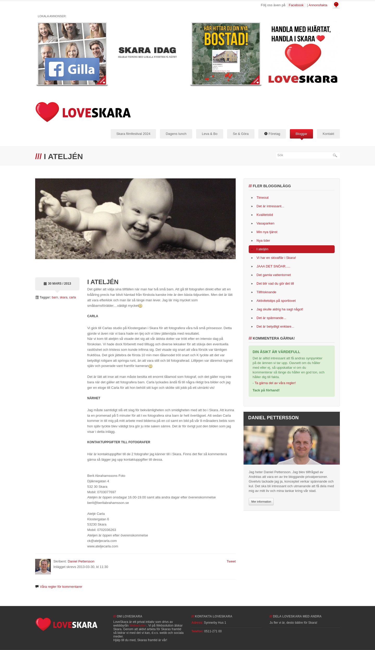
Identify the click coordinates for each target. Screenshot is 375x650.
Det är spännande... (271, 318)
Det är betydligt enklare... (275, 326)
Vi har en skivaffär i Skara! (276, 258)
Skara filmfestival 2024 (133, 134)
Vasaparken (265, 223)
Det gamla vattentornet (274, 275)
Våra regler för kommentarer (61, 587)
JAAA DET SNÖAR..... (273, 266)
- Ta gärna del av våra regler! (274, 383)
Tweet (231, 561)
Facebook (296, 5)
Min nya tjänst (267, 232)
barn (55, 297)
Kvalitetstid (265, 215)
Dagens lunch (176, 134)
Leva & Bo (209, 134)
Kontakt (328, 134)
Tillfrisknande (266, 292)
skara (63, 297)
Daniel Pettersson (81, 561)
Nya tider (263, 240)
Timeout (262, 197)
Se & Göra (241, 134)
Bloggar (301, 134)
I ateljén (262, 249)
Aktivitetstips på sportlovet (276, 301)
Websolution (138, 625)
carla (72, 297)
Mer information (261, 501)
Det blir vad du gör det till (275, 283)
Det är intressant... (270, 206)
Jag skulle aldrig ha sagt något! (280, 309)
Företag (272, 134)
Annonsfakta (318, 5)
